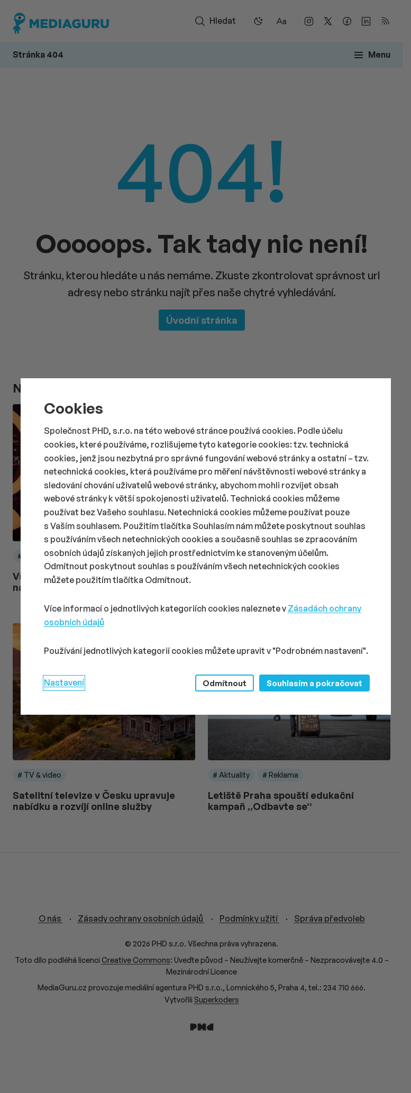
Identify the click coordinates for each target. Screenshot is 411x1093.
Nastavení (64, 682)
